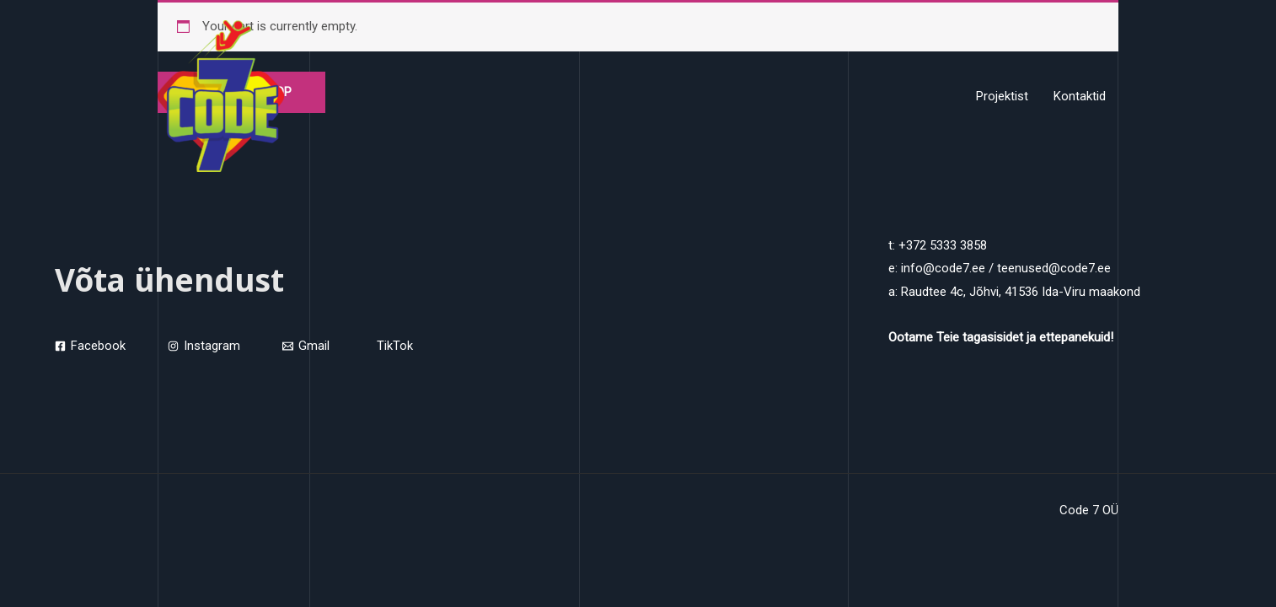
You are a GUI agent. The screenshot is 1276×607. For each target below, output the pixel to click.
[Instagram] (204, 347)
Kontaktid (1080, 96)
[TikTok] (392, 347)
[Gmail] (306, 347)
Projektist (1002, 96)
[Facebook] (90, 347)
